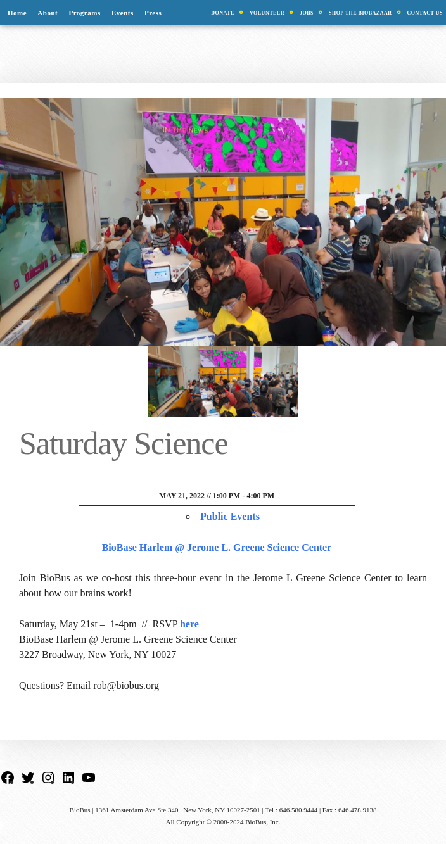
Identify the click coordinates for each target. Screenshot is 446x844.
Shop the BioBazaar (360, 13)
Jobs (307, 13)
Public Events (230, 516)
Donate (222, 13)
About (47, 12)
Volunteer (267, 13)
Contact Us (425, 13)
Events (123, 12)
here (189, 624)
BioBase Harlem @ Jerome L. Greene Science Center (217, 547)
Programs (84, 12)
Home (17, 12)
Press (153, 12)
